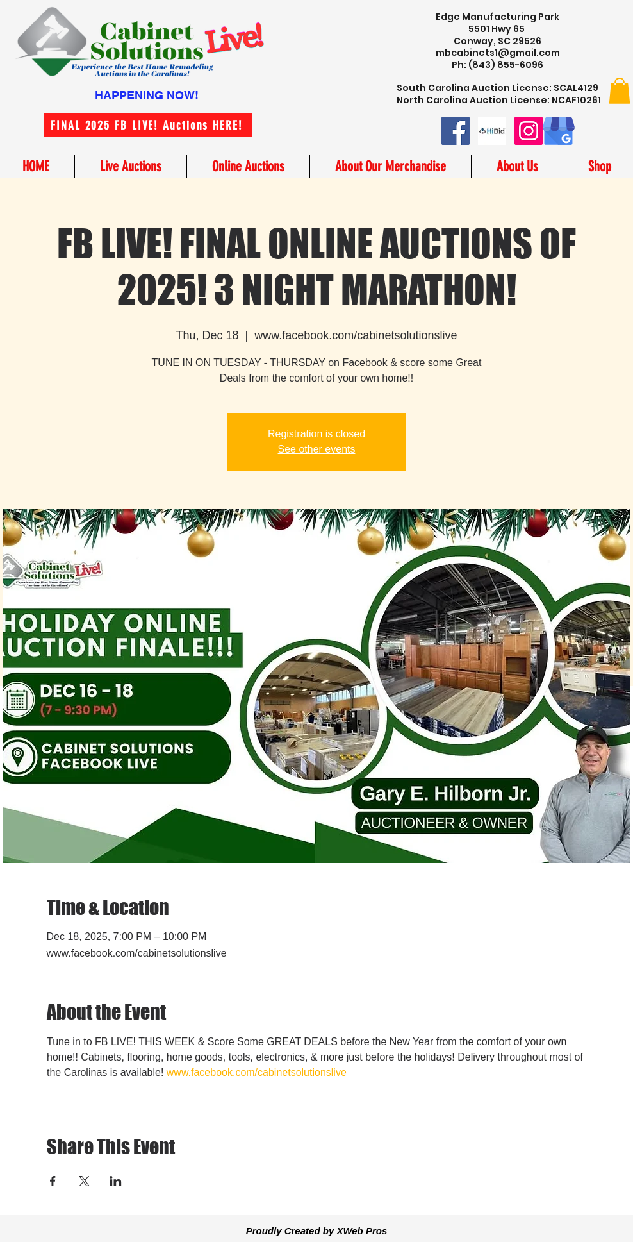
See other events (317, 449)
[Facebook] (455, 131)
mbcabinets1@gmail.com (498, 52)
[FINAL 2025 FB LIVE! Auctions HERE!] (148, 125)
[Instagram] (528, 131)
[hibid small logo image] (492, 131)
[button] (619, 91)
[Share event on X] (84, 1181)
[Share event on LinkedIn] (116, 1181)
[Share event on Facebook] (53, 1181)
